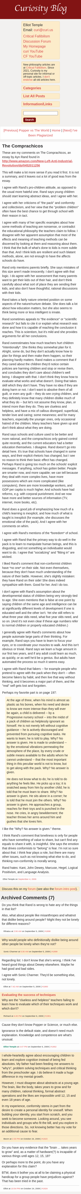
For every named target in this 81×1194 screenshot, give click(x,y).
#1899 (54, 951)
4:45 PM (18, 1016)
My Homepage (34, 46)
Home (56, 130)
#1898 (48, 931)
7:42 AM (15, 986)
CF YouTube (32, 56)
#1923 (45, 1139)
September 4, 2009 (27, 879)
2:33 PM (16, 1139)
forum (32, 889)
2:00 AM (17, 931)
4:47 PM (23, 1046)
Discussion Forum (37, 41)
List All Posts (34, 96)
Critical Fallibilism (36, 36)
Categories (32, 88)
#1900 (45, 986)
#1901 (48, 1016)
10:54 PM (15, 1188)
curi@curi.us (43, 30)
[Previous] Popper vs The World (26, 130)
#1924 (45, 1188)
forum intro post (65, 889)
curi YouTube (33, 51)
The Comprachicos (22, 145)
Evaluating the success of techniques (29, 995)
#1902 (53, 1046)
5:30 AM (24, 951)
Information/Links (37, 104)
